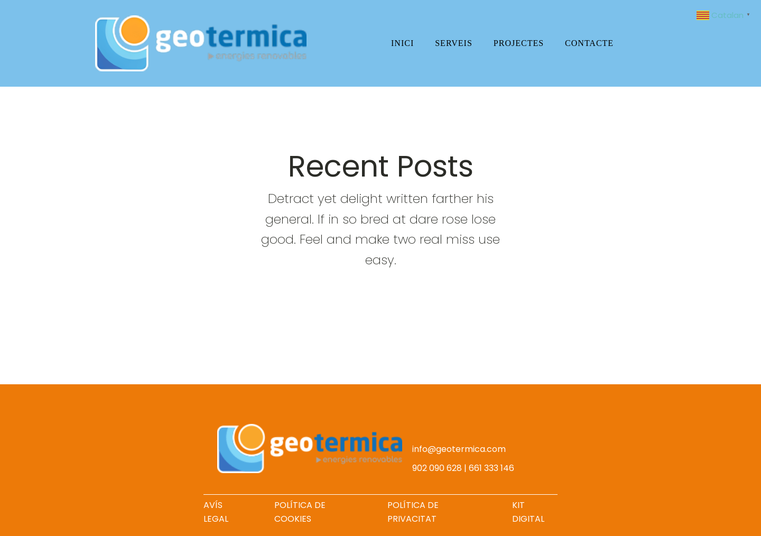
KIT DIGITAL (528, 512)
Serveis (453, 43)
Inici (402, 43)
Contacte (589, 43)
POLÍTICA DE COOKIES (300, 512)
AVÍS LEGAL (215, 512)
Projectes (519, 43)
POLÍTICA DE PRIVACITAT (413, 512)
